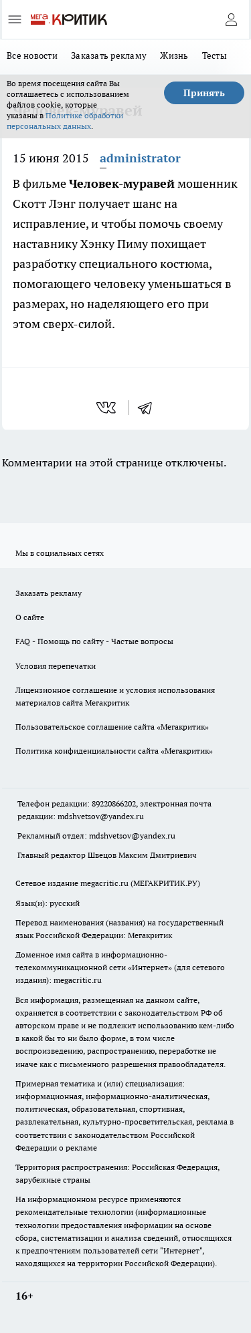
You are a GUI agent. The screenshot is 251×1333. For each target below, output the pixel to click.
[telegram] (149, 407)
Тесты (214, 55)
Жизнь (174, 55)
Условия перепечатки (55, 666)
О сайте (29, 617)
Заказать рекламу (109, 55)
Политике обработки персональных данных (65, 120)
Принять (204, 93)
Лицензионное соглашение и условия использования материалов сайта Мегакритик (115, 696)
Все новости (32, 55)
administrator (140, 158)
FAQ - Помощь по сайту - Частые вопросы (94, 641)
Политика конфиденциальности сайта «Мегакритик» (114, 751)
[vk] (107, 407)
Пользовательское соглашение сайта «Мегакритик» (112, 727)
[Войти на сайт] (231, 19)
